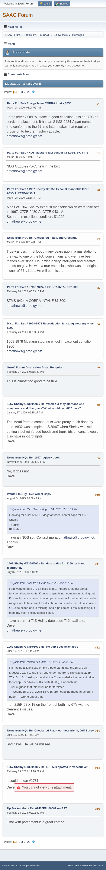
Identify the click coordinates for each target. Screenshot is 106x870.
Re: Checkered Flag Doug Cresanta (53, 237)
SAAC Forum (18, 15)
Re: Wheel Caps (40, 494)
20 (28, 91)
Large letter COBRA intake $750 (50, 103)
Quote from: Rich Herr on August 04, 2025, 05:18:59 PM (44, 509)
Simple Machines (31, 865)
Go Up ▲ (99, 865)
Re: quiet (56, 367)
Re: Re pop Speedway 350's (59, 646)
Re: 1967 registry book (44, 457)
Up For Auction (17, 808)
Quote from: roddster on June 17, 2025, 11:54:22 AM (43, 661)
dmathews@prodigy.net (24, 136)
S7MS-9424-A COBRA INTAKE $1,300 (53, 287)
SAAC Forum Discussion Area (27, 367)
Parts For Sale (16, 103)
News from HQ (17, 237)
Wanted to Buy (17, 494)
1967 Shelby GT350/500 (22, 404)
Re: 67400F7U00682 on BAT (48, 808)
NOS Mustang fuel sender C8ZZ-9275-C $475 (59, 152)
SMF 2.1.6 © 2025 (11, 865)
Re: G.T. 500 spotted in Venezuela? (64, 767)
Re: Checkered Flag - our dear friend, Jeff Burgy (61, 730)
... (25, 91)
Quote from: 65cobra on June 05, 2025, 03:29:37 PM (42, 583)
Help (70, 865)
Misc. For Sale (16, 323)
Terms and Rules (83, 865)
